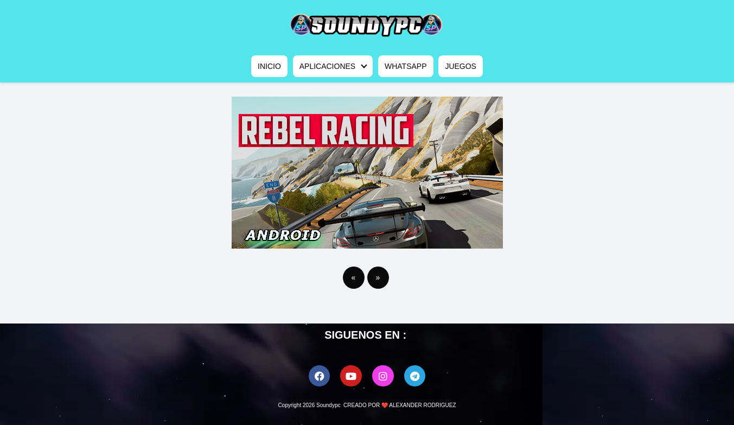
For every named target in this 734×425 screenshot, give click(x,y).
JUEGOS (460, 66)
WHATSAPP (406, 66)
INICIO (269, 66)
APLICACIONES (327, 66)
